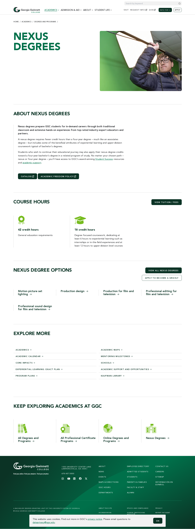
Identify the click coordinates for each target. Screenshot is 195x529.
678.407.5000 (68, 473)
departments (106, 493)
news (101, 472)
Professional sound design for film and (35, 307)
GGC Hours (105, 487)
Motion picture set (30, 292)
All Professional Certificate (78, 439)
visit (126, 10)
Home (16, 22)
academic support (32, 162)
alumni (130, 493)
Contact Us (161, 466)
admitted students (137, 472)
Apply (177, 10)
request (138, 10)
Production (74, 291)
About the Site (105, 508)
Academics (26, 22)
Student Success (104, 158)
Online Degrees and (116, 439)
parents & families (137, 482)
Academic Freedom (58, 176)
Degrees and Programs (45, 22)
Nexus (157, 438)
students (132, 477)
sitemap (159, 477)
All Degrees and (28, 439)
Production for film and (118, 292)
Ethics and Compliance (137, 508)
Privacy (158, 508)
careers (159, 472)
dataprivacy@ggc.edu (44, 522)
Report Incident (162, 512)
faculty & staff (135, 487)
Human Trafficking (136, 513)
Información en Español (164, 483)
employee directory (138, 466)
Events (102, 477)
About (102, 466)
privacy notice (95, 519)
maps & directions (109, 482)
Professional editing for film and (161, 292)
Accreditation (105, 512)
